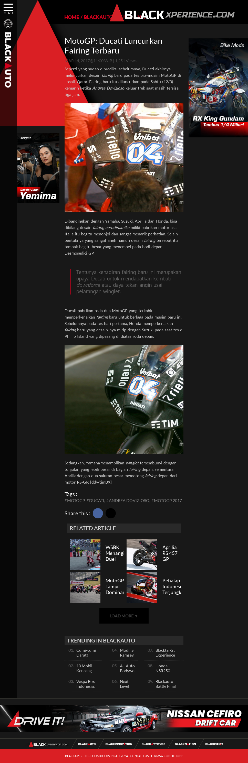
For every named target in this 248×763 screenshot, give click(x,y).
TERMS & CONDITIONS (167, 756)
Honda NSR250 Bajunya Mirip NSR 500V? (168, 673)
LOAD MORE (124, 615)
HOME (71, 17)
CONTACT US (139, 756)
